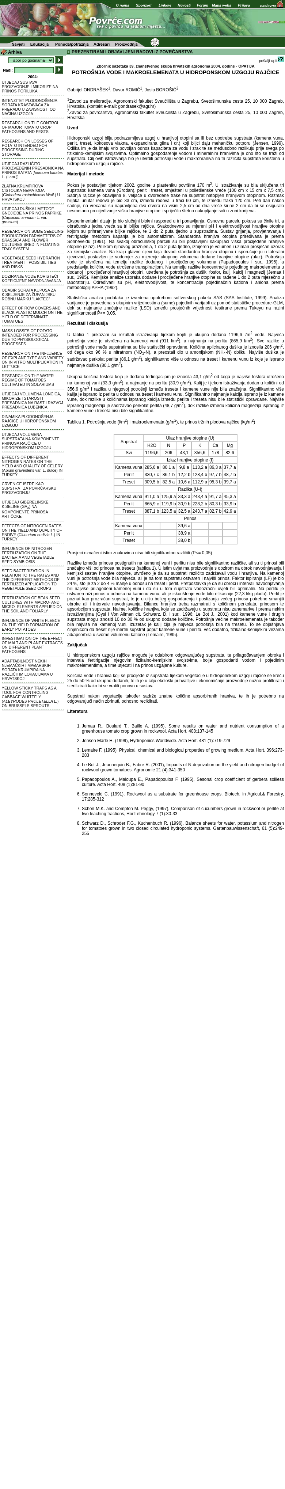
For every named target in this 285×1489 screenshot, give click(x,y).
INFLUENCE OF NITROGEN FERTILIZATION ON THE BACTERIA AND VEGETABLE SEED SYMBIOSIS (28, 555)
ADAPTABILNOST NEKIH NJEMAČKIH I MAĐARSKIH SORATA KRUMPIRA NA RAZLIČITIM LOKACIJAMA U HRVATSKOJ (27, 670)
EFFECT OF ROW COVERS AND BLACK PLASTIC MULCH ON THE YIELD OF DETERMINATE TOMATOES (32, 314)
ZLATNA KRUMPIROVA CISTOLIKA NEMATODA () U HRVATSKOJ (31, 192)
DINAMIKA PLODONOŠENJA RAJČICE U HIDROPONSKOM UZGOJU (29, 421)
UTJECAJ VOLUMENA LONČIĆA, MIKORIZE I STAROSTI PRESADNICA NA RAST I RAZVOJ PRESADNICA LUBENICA (32, 400)
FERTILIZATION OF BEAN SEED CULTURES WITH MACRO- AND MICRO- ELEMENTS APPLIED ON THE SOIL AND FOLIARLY (32, 604)
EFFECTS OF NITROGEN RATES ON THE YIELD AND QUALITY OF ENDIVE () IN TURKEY (32, 532)
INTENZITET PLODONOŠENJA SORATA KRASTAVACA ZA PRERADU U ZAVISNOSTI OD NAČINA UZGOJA (29, 107)
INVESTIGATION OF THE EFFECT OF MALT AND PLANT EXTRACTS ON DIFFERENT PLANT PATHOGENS (32, 645)
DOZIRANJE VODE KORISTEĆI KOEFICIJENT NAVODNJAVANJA (31, 278)
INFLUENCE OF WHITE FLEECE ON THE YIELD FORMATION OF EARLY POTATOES (31, 624)
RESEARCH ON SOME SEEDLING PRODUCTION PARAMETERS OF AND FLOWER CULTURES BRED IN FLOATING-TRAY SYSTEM (33, 240)
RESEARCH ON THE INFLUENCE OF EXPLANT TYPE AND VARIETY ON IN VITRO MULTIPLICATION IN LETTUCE (33, 360)
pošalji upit (271, 60)
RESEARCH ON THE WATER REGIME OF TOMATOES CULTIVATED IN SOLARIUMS (28, 380)
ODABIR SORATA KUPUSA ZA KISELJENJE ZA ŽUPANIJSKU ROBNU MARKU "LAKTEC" (29, 294)
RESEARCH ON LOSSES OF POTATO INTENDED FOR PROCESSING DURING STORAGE (28, 147)
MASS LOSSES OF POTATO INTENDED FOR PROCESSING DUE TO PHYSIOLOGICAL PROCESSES (30, 337)
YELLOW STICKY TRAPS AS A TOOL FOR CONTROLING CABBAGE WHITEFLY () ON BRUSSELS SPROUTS (30, 697)
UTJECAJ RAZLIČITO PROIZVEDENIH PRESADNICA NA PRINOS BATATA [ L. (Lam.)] (33, 170)
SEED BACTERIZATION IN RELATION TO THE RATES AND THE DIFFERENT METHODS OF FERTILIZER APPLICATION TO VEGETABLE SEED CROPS (31, 579)
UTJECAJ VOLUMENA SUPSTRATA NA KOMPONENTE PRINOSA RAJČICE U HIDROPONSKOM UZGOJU (31, 441)
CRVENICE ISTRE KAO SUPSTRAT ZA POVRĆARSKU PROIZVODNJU (29, 488)
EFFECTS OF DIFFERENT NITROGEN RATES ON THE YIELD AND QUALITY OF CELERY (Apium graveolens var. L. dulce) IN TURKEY (32, 466)
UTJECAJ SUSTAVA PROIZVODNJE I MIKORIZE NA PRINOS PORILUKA (30, 86)
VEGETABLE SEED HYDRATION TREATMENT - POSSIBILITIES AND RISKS (31, 262)
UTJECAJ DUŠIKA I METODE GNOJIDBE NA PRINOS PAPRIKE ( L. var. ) (32, 215)
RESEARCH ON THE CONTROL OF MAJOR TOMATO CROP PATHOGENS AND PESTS (30, 127)
